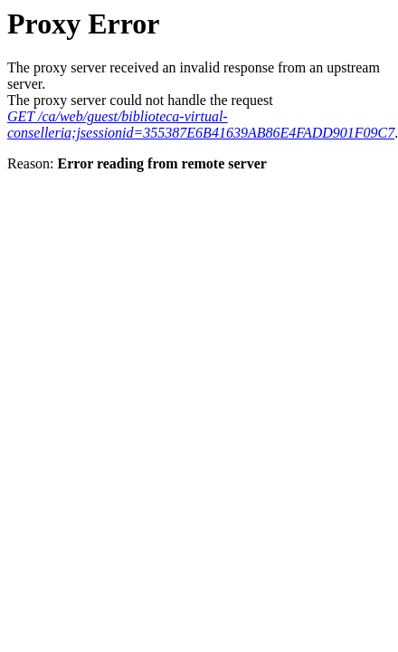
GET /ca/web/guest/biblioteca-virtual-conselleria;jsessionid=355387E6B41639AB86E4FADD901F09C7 (200, 124)
